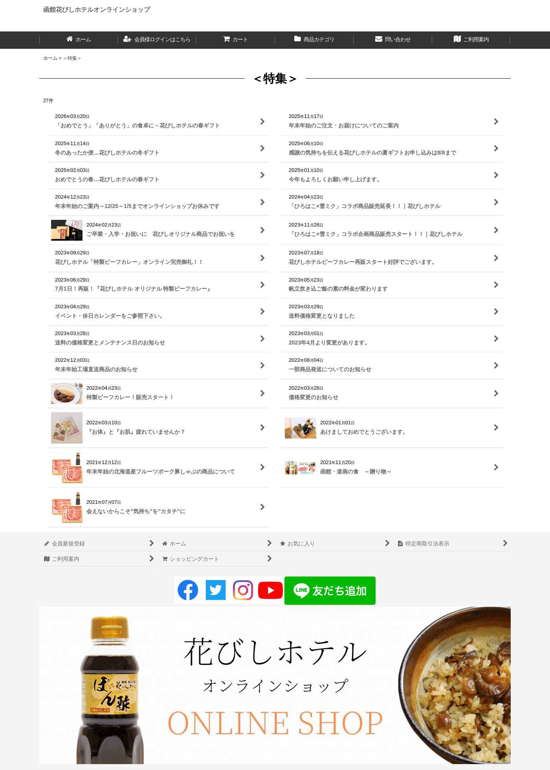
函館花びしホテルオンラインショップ (96, 9)
